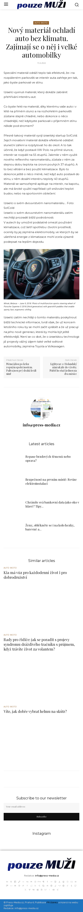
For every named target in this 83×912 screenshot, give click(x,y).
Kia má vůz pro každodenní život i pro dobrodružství (35, 575)
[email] (41, 807)
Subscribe (42, 816)
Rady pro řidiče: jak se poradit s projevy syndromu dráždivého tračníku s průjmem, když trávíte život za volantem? (39, 644)
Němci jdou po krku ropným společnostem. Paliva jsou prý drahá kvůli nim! (21, 369)
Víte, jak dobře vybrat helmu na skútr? (35, 711)
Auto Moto (41, 23)
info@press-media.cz (41, 424)
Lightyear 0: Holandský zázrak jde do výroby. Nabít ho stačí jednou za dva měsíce (63, 369)
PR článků (52, 902)
